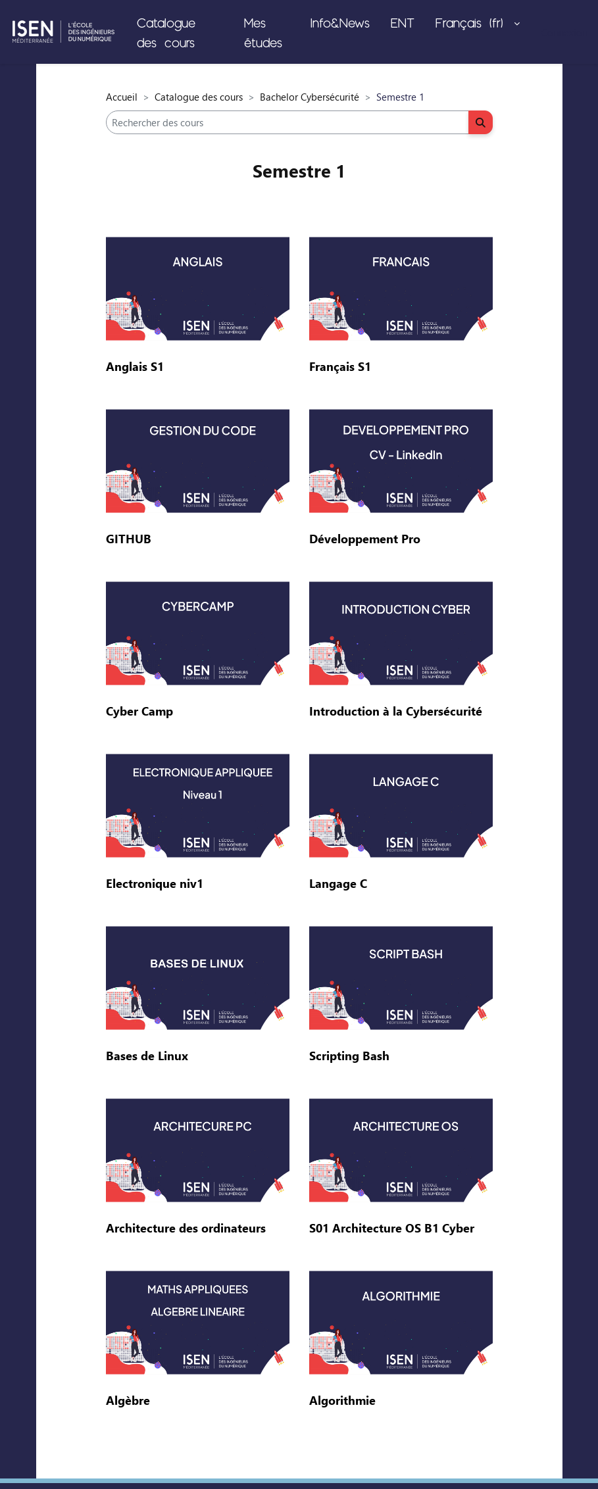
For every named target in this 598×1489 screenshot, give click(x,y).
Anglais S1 (135, 366)
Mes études (263, 32)
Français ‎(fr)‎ (473, 22)
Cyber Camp (139, 711)
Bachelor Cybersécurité (309, 96)
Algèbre (128, 1400)
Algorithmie (342, 1400)
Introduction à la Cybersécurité (395, 711)
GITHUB (128, 539)
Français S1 (340, 366)
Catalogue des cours (166, 32)
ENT (402, 22)
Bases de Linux (147, 1055)
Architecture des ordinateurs (186, 1228)
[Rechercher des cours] (287, 122)
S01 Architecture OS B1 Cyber (391, 1228)
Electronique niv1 (154, 883)
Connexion (564, 32)
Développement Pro (364, 539)
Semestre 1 (299, 170)
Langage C (338, 883)
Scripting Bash (349, 1055)
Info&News (340, 22)
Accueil (121, 96)
